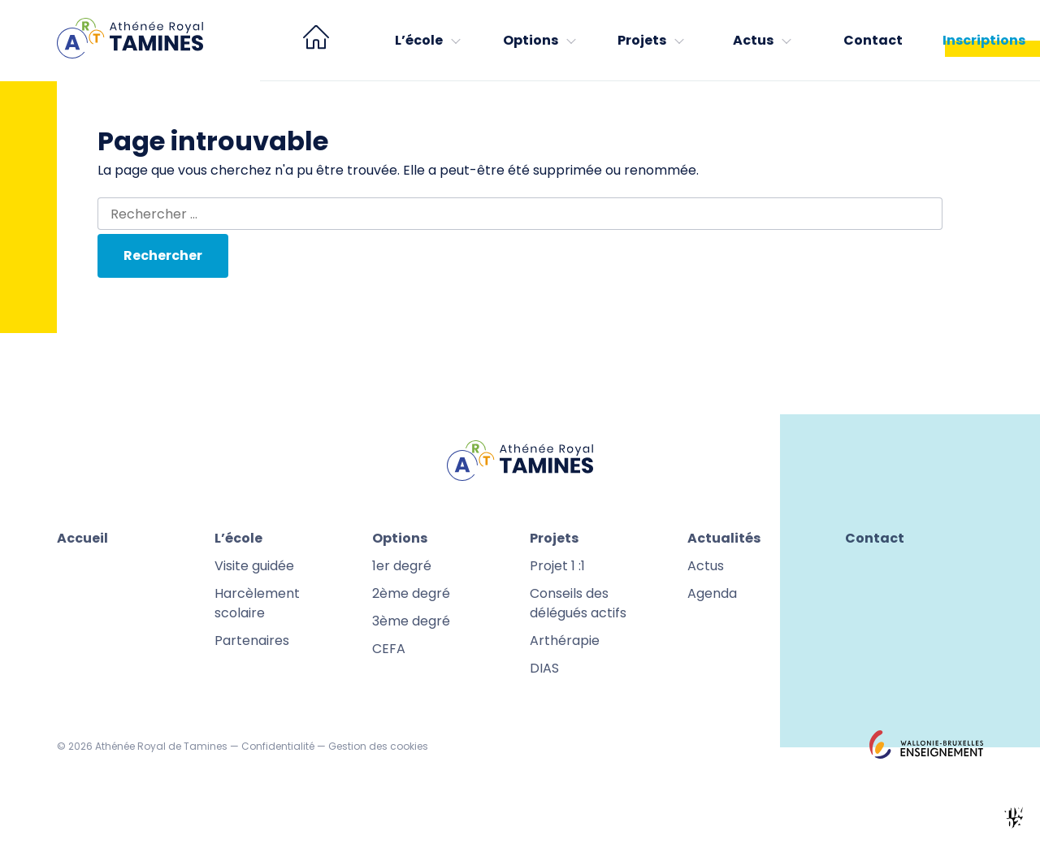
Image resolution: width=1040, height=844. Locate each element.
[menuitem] (315, 40)
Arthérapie (565, 640)
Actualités (723, 538)
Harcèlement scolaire (257, 603)
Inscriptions (983, 40)
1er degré (401, 565)
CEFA (388, 648)
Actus (753, 40)
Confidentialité (277, 746)
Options (530, 40)
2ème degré (411, 593)
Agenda (712, 593)
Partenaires (251, 640)
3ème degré (411, 621)
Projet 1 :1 (557, 565)
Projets (642, 40)
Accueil (82, 538)
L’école (419, 40)
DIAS (544, 668)
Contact (873, 40)
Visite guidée (254, 565)
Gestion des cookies (378, 746)
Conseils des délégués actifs (578, 603)
